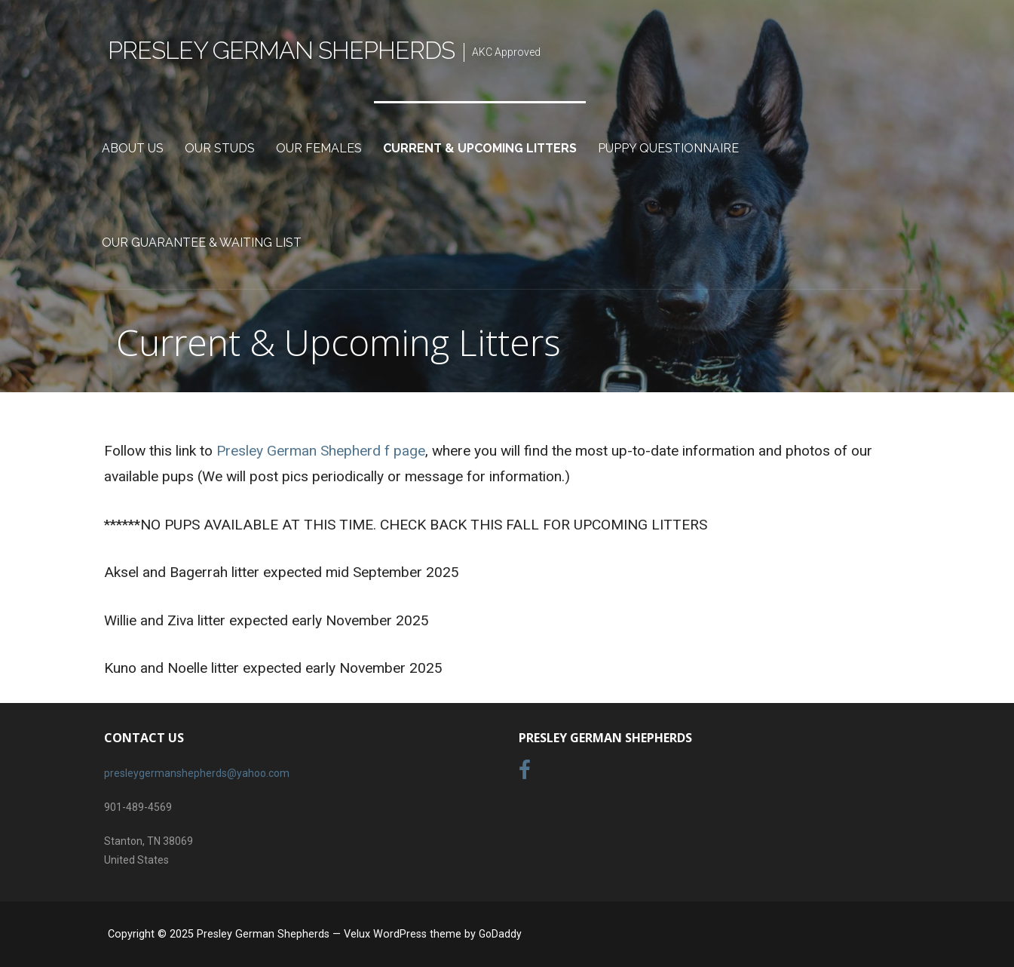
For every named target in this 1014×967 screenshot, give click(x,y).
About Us (133, 148)
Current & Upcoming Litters (480, 148)
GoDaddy (500, 934)
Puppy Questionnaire (668, 148)
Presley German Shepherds (281, 50)
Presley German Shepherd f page (320, 450)
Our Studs (220, 148)
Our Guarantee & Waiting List (202, 242)
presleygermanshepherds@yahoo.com (196, 773)
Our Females (319, 148)
